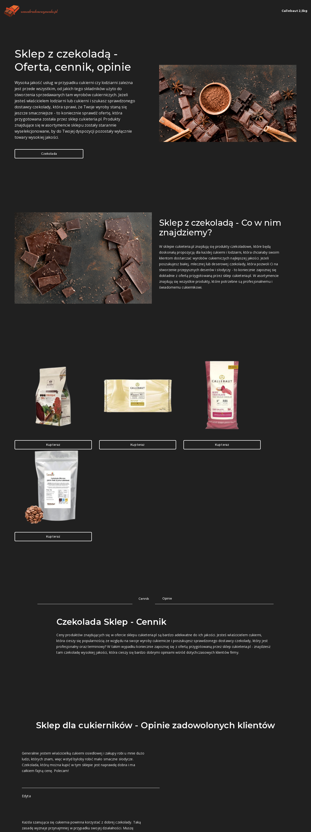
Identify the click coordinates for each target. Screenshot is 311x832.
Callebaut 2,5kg (283, 11)
